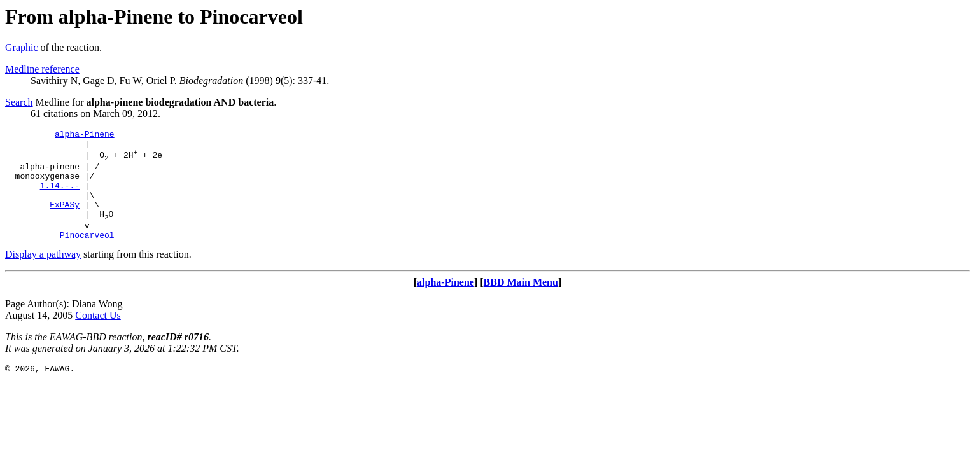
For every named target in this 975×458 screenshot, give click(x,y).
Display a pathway (43, 275)
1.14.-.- (60, 196)
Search (19, 102)
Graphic (21, 47)
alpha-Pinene (85, 135)
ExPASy (65, 219)
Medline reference (42, 69)
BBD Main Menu (521, 303)
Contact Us (98, 336)
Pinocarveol (87, 255)
